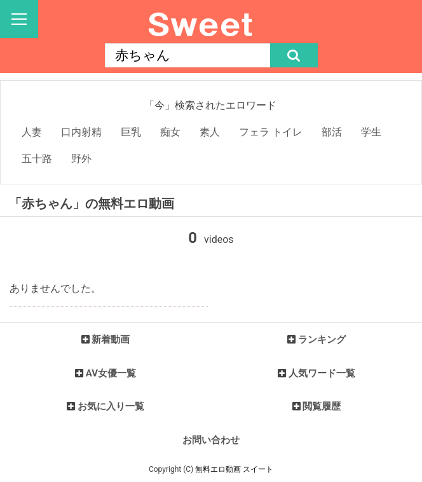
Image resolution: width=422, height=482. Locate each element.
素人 (210, 132)
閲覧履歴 (322, 406)
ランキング (322, 339)
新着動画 (111, 339)
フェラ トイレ (271, 132)
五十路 (37, 159)
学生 (371, 132)
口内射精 (81, 132)
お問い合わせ (211, 440)
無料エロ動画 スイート (234, 469)
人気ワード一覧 (322, 373)
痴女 (170, 132)
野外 (81, 159)
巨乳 (131, 132)
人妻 (32, 132)
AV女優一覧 (111, 373)
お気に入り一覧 (111, 406)
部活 (332, 132)
